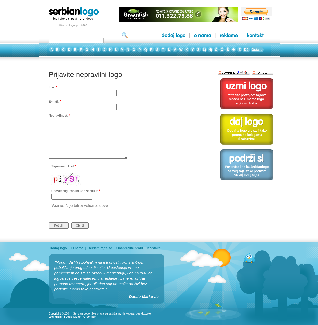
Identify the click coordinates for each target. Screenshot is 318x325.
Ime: (53, 87)
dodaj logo (173, 35)
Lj (204, 50)
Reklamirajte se (100, 248)
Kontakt (153, 248)
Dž (246, 50)
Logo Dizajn (73, 316)
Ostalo (257, 50)
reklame (229, 35)
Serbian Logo (81, 313)
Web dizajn (56, 316)
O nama (77, 248)
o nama (202, 35)
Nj (210, 50)
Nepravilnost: (59, 115)
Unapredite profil (129, 248)
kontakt (255, 35)
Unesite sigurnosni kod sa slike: (75, 191)
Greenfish (89, 316)
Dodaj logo (58, 248)
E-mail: (55, 101)
